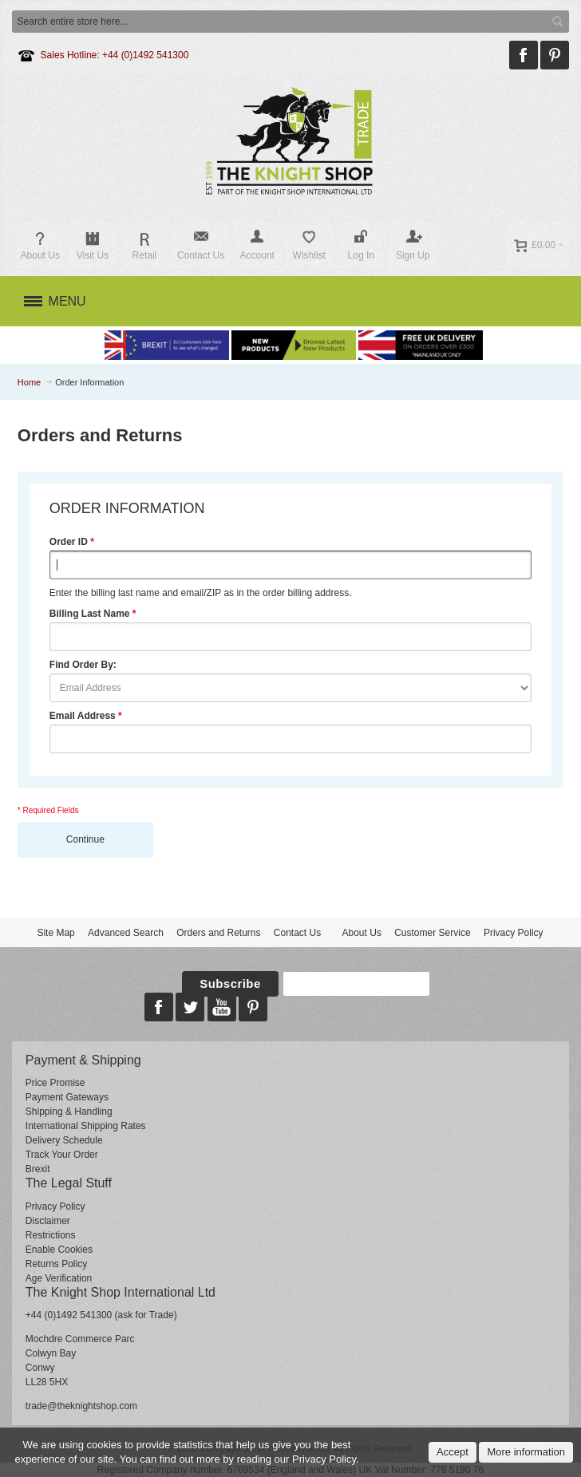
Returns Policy (56, 1264)
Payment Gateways (67, 1097)
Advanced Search (126, 932)
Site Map (55, 932)
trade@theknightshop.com (81, 1406)
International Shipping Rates (86, 1125)
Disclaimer (48, 1220)
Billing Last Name (89, 613)
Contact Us (297, 932)
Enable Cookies (59, 1249)
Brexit (38, 1169)
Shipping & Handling (69, 1111)
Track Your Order (62, 1154)
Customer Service (432, 932)
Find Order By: (83, 664)
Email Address (82, 716)
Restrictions (51, 1235)
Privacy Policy (513, 932)
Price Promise (55, 1082)
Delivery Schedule (64, 1140)
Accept (452, 1452)
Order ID (68, 542)
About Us (361, 932)
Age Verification (59, 1278)
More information (526, 1452)
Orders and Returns (218, 932)
